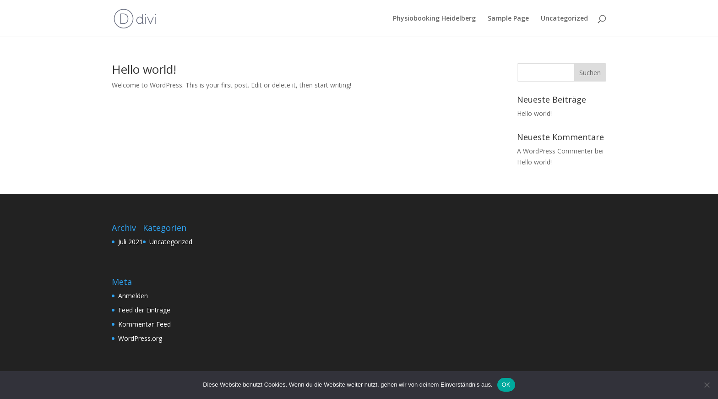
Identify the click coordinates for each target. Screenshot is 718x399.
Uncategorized (564, 18)
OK (506, 384)
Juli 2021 (130, 241)
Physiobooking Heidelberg (434, 18)
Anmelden (133, 295)
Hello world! (144, 69)
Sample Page (508, 18)
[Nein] (706, 384)
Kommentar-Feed (144, 324)
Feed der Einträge (144, 310)
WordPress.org (140, 338)
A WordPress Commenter (555, 151)
